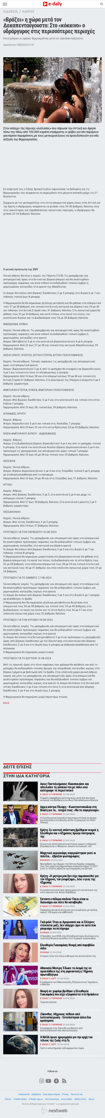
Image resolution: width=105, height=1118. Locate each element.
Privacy (65, 1094)
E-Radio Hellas (20, 1099)
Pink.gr (8, 1099)
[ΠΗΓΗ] (6, 703)
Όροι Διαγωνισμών (51, 1094)
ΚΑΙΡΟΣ (28, 11)
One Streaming (52, 1099)
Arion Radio (67, 1099)
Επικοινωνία (24, 1094)
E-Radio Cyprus (36, 1099)
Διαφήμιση (36, 1094)
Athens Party (81, 1099)
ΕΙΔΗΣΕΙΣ (10, 11)
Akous (92, 1099)
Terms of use (76, 1094)
